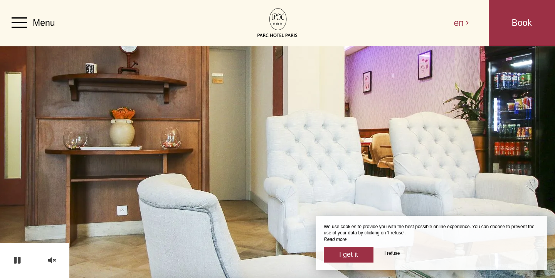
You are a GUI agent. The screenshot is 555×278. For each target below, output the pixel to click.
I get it (348, 254)
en (461, 23)
